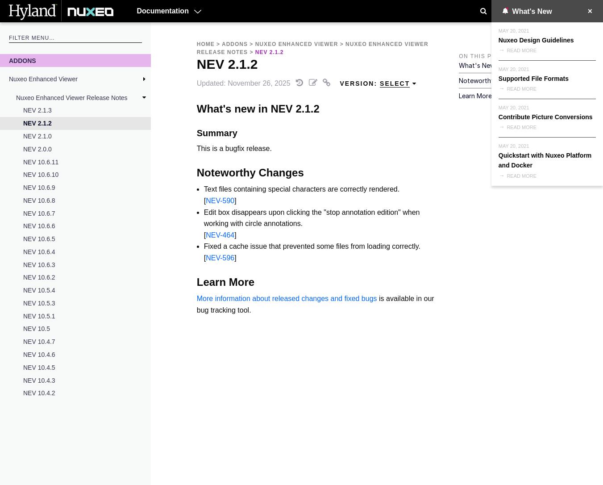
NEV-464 (220, 235)
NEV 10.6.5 (39, 238)
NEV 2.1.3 (37, 110)
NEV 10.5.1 (39, 316)
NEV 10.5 (36, 328)
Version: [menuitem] (378, 84)
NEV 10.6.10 (40, 174)
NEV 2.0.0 (37, 149)
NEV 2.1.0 (37, 136)
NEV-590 (220, 201)
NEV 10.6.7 (39, 213)
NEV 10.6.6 (39, 226)
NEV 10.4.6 (39, 354)
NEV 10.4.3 (39, 380)
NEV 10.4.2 (39, 393)
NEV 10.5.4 (39, 290)
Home (206, 44)
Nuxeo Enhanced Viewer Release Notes (72, 97)
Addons (22, 60)
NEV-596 (220, 258)
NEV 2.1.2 (37, 123)
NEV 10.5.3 (39, 303)
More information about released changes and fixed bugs (287, 298)
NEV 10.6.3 (39, 264)
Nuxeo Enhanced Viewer (43, 79)
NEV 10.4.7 (39, 341)
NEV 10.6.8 (39, 200)
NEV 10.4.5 (39, 367)
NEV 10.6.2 (39, 277)
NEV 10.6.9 (39, 187)
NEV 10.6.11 (40, 162)
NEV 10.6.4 (39, 251)
